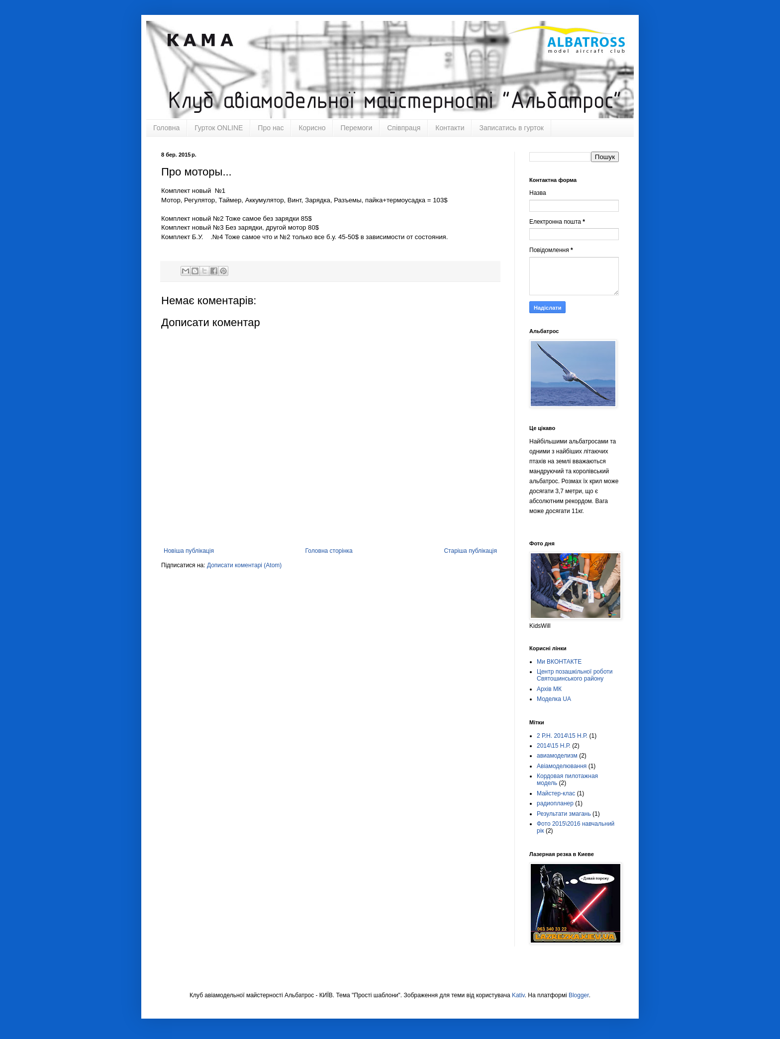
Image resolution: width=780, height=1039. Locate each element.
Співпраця (403, 128)
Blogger (579, 995)
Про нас (271, 128)
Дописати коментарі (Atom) (244, 565)
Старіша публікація (470, 550)
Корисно (311, 128)
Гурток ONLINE (219, 128)
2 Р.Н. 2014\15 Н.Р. (562, 735)
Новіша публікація (189, 550)
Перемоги (356, 128)
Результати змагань (564, 813)
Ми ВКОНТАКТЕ (559, 661)
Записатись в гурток (511, 128)
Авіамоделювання (561, 766)
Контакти (449, 128)
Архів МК (549, 689)
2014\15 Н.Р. (554, 745)
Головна (166, 128)
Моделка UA (554, 698)
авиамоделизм (557, 755)
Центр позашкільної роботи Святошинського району (575, 675)
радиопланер (555, 803)
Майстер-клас (556, 793)
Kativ (518, 995)
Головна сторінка (329, 550)
